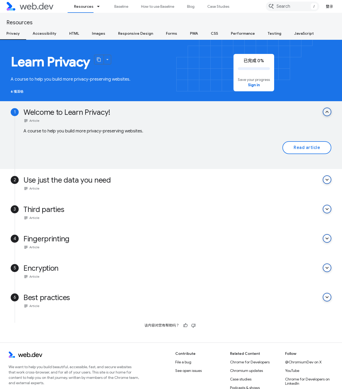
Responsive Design (135, 33)
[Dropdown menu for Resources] (101, 6)
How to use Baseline (157, 6)
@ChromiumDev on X (303, 362)
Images (98, 33)
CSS (214, 33)
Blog (191, 6)
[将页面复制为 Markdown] (99, 59)
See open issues (188, 370)
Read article (307, 147)
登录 (329, 6)
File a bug (183, 362)
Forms (171, 33)
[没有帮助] (193, 325)
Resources (19, 22)
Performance (243, 33)
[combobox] (292, 6)
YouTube (292, 370)
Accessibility (44, 33)
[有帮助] (185, 325)
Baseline (121, 6)
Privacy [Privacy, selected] (13, 33)
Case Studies (218, 6)
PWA (194, 33)
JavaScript (304, 33)
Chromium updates (246, 370)
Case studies (240, 379)
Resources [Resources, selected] (84, 6)
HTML (74, 33)
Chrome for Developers (250, 362)
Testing (274, 33)
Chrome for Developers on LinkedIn (307, 381)
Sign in (254, 84)
